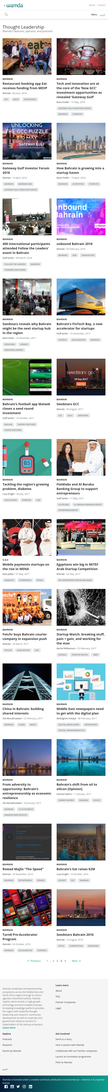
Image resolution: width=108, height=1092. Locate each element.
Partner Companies (66, 1002)
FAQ (58, 996)
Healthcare (10, 500)
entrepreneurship (68, 510)
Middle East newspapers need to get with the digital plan (80, 711)
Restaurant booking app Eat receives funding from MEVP (25, 85)
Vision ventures (12, 430)
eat (6, 99)
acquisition (23, 650)
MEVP (16, 99)
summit (24, 344)
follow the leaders (15, 264)
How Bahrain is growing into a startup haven (80, 170)
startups (77, 114)
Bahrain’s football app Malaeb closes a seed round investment (26, 408)
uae (38, 500)
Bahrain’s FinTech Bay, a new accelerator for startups (80, 326)
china (22, 724)
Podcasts (7, 1039)
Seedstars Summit (13, 350)
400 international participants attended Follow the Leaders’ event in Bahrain (26, 248)
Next (74, 961)
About (92, 5)
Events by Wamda (12, 1050)
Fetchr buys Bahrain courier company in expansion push (25, 636)
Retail (40, 580)
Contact (101, 5)
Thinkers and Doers (15, 269)
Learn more (9, 1027)
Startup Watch (80, 654)
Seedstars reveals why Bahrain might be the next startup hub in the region (27, 328)
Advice (96, 800)
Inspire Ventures (26, 424)
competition (76, 946)
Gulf (70, 415)
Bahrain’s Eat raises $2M (76, 869)
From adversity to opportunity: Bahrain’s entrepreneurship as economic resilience (27, 791)
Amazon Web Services (15, 815)
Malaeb (8, 424)
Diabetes (26, 500)
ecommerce (25, 580)
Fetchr (8, 650)
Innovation (88, 255)
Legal (58, 1008)
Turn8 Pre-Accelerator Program (20, 936)
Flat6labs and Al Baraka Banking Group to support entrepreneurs (77, 488)
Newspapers (91, 724)
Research (7, 1044)
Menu (94, 14)
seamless (9, 580)
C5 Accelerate (26, 809)
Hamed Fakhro (66, 800)
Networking (25, 880)
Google (63, 654)
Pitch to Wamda (64, 1062)
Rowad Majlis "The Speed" (23, 869)
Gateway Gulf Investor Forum (75, 108)
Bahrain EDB (25, 184)
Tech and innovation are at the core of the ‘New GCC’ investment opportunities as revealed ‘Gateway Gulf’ (79, 90)
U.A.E (5, 559)
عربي (102, 14)
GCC (60, 415)
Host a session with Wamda (70, 1044)
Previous (36, 961)
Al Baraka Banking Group (88, 504)
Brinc (33, 724)
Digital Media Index (69, 724)
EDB (74, 255)
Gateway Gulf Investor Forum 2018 (26, 170)
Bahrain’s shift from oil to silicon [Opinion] (77, 786)
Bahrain (8, 78)
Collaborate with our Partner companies (76, 1050)
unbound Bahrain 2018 (75, 244)
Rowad (41, 880)
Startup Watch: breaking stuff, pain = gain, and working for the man (81, 638)
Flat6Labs (64, 504)
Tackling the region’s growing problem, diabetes (26, 486)
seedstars (9, 344)
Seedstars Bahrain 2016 (75, 934)
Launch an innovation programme (73, 1056)
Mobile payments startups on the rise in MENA (26, 566)
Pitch (61, 946)
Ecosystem (78, 184)
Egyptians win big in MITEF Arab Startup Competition (77, 566)
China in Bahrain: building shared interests (23, 711)
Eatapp (62, 880)
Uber (95, 654)
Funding (41, 950)
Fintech (63, 340)
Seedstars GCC (68, 404)
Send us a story (63, 1039)
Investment (30, 99)
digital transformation (72, 730)
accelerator (78, 340)
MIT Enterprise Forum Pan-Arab (75, 580)
